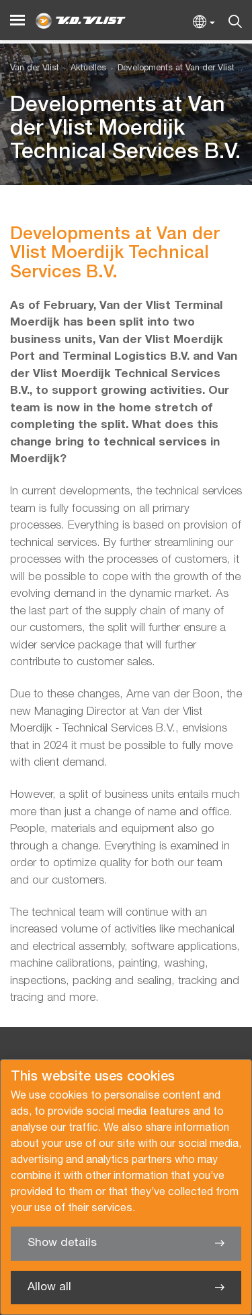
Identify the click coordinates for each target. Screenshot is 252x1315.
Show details (62, 1243)
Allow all (49, 1287)
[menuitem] (82, 69)
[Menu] (17, 20)
